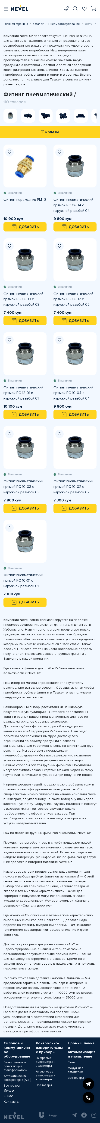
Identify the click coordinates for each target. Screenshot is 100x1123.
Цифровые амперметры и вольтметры (45, 1062)
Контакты (11, 1101)
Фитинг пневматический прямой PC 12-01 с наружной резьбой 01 (23, 393)
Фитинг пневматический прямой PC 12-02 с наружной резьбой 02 (73, 299)
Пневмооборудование (64, 24)
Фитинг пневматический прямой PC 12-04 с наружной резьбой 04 (73, 205)
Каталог (38, 24)
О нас (8, 1096)
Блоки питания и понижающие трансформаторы (16, 1066)
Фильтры (50, 132)
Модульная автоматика (76, 1070)
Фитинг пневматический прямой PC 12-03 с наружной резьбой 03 (23, 299)
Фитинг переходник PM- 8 (24, 199)
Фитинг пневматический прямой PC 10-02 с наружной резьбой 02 (73, 487)
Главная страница (16, 24)
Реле (71, 1062)
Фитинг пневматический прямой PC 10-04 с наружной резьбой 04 (73, 393)
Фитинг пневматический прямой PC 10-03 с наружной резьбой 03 (23, 487)
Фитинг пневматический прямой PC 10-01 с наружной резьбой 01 (23, 580)
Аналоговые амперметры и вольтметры (45, 1075)
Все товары (12, 1085)
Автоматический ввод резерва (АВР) (17, 1078)
